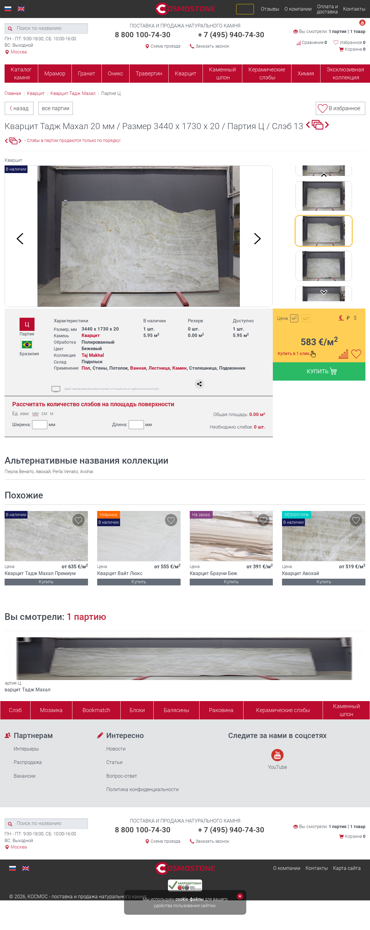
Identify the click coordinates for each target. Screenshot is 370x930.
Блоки (137, 710)
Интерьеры (26, 749)
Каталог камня (21, 73)
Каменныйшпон (346, 710)
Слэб (15, 710)
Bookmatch (96, 710)
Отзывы (270, 9)
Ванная (138, 368)
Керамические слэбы (266, 73)
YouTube (277, 759)
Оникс (115, 73)
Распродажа (28, 762)
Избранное (352, 42)
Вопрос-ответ (121, 776)
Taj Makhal (93, 355)
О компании (298, 9)
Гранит (86, 73)
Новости (116, 749)
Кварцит (185, 73)
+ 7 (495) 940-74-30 (231, 35)
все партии (55, 108)
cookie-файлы (189, 899)
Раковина (221, 710)
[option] (139, 236)
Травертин (149, 73)
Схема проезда (166, 46)
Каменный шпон (222, 73)
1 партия (337, 31)
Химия (306, 73)
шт (306, 318)
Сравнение (311, 42)
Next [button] (257, 239)
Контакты (354, 9)
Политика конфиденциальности (142, 789)
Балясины (176, 710)
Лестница (159, 368)
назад (17, 108)
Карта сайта (347, 868)
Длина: (131, 424)
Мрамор (54, 73)
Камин (179, 368)
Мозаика (51, 710)
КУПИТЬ (322, 371)
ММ (35, 414)
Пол (86, 368)
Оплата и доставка (327, 9)
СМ (44, 414)
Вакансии (24, 776)
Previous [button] (20, 239)
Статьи (114, 762)
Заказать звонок (212, 46)
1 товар (357, 31)
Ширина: (33, 424)
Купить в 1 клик (297, 354)
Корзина (355, 49)
